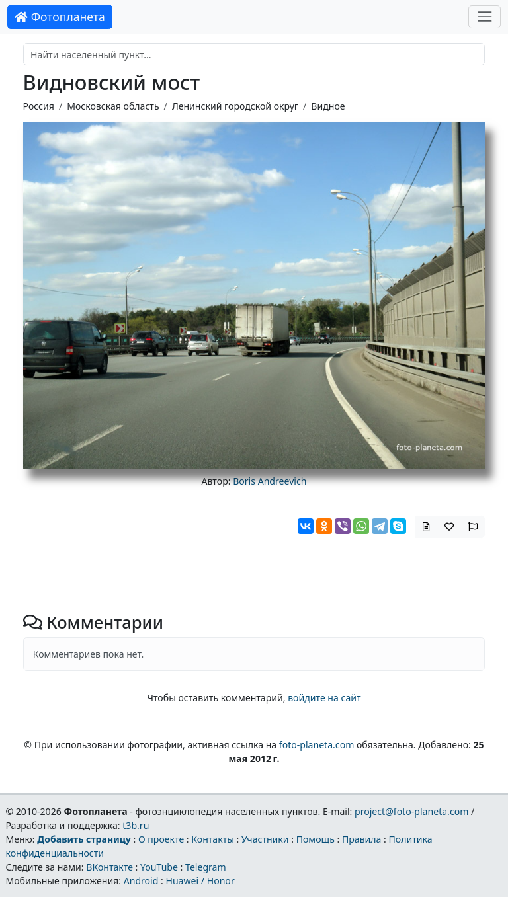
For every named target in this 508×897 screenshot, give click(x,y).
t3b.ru (135, 825)
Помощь (315, 839)
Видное (328, 106)
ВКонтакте (109, 867)
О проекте (161, 839)
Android (141, 881)
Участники (265, 839)
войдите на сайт (324, 697)
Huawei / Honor (199, 881)
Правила (361, 839)
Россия (38, 106)
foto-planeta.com (317, 744)
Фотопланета (60, 16)
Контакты (212, 839)
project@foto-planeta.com (411, 811)
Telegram (205, 867)
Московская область (113, 106)
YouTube (159, 867)
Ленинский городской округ (235, 106)
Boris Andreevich (269, 481)
